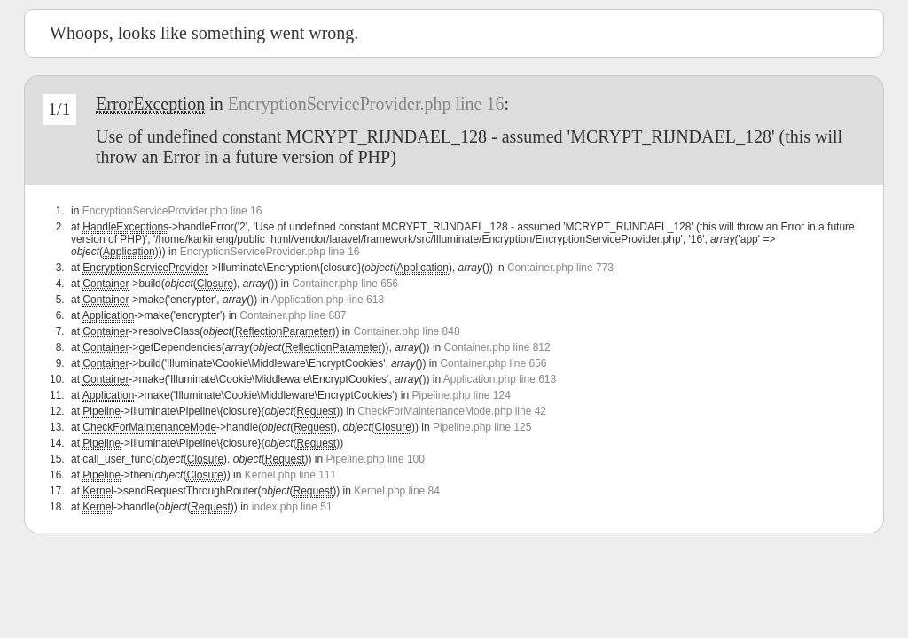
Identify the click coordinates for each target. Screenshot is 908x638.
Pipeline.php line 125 (482, 427)
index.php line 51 (292, 507)
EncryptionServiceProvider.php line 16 (366, 103)
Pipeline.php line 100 (375, 459)
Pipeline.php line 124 (460, 395)
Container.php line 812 (497, 347)
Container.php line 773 (560, 267)
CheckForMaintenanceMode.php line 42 (451, 411)
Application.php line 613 (327, 299)
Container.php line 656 (345, 283)
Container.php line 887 (292, 315)
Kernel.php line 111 (290, 475)
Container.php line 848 (407, 331)
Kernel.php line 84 (397, 491)
